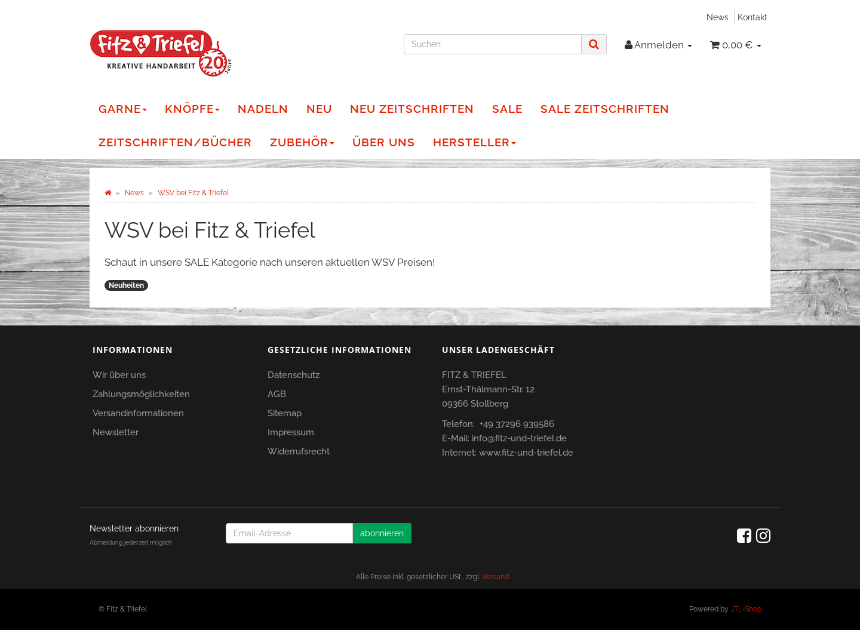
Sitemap (285, 413)
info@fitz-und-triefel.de (519, 438)
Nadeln (263, 108)
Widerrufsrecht (299, 451)
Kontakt (752, 17)
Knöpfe (192, 108)
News (718, 17)
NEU (319, 108)
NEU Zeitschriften (412, 108)
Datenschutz (294, 375)
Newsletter (116, 432)
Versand (495, 577)
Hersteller (474, 142)
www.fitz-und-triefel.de (526, 452)
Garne (123, 108)
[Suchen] (493, 44)
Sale (507, 108)
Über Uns (383, 142)
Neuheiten (126, 285)
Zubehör (302, 142)
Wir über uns (119, 375)
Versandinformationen (138, 413)
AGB (277, 394)
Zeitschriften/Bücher (175, 142)
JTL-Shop (745, 609)
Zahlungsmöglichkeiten (141, 394)
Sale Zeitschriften (604, 108)
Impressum (291, 432)
